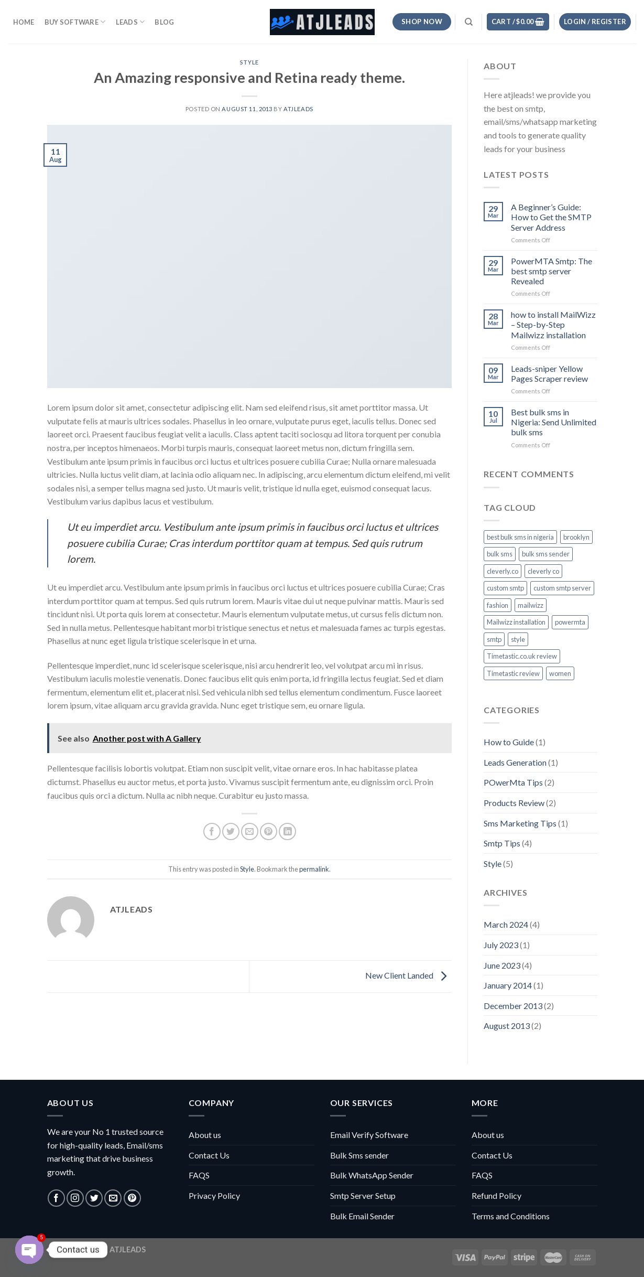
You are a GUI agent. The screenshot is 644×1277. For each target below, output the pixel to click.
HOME (24, 22)
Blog (164, 22)
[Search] (469, 22)
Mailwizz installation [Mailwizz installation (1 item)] (516, 622)
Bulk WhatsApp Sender (371, 1175)
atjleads (298, 108)
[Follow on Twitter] (94, 1198)
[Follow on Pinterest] (132, 1198)
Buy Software (75, 22)
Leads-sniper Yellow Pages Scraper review (549, 373)
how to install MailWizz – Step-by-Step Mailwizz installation (553, 324)
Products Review (514, 803)
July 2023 (501, 945)
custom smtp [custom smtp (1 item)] (505, 588)
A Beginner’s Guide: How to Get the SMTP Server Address (551, 217)
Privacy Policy (214, 1195)
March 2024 (506, 924)
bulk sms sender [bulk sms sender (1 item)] (546, 554)
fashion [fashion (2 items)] (497, 605)
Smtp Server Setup (363, 1195)
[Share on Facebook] (212, 831)
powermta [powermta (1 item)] (570, 622)
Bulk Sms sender (359, 1155)
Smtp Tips (502, 843)
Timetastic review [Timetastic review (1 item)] (513, 673)
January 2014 (508, 985)
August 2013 (507, 1026)
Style (249, 62)
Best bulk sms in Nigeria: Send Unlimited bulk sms (553, 422)
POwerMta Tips (513, 782)
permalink (314, 869)
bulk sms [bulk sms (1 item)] (499, 554)
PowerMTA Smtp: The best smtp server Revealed (551, 271)
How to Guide (509, 742)
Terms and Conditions (511, 1216)
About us (205, 1135)
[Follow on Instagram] (75, 1198)
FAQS (199, 1175)
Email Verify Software (369, 1135)
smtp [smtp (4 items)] (494, 639)
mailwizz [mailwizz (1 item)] (530, 605)
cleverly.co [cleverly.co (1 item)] (502, 571)
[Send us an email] (113, 1198)
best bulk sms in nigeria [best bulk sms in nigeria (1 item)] (520, 537)
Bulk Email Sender (362, 1216)
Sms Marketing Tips (520, 823)
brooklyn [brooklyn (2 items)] (576, 537)
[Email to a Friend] (249, 831)
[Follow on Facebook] (56, 1198)
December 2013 (513, 1006)
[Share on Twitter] (230, 831)
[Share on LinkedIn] (287, 831)
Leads (130, 22)
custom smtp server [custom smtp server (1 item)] (562, 588)
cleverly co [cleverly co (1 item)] (543, 571)
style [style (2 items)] (518, 639)
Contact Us (209, 1155)
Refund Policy (496, 1195)
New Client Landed (408, 975)
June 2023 (502, 965)
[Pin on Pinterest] (268, 831)
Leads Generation (515, 762)
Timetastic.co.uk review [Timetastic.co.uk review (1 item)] (522, 656)
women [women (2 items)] (560, 673)
